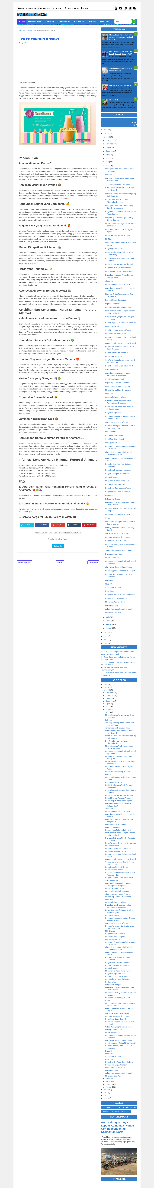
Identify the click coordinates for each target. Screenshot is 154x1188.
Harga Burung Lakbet (113, 413)
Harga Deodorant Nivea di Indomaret (119, 366)
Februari (109, 624)
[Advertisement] (58, 62)
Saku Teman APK (111, 370)
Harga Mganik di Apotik (114, 249)
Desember (109, 140)
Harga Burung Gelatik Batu (115, 484)
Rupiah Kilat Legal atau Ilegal (116, 598)
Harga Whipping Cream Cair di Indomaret (120, 323)
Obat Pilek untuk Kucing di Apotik (117, 235)
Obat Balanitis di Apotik (114, 356)
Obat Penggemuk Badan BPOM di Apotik (120, 571)
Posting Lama (93, 562)
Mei (107, 166)
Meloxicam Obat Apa (113, 613)
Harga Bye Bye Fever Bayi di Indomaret (120, 595)
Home (22, 21)
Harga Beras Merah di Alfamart (116, 353)
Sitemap (84, 8)
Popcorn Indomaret (112, 304)
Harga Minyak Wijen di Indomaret (117, 537)
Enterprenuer (34, 21)
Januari (108, 628)
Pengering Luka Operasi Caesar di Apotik (120, 343)
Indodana (108, 175)
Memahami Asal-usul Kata (115, 602)
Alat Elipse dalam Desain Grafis (117, 534)
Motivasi (91, 21)
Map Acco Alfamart (112, 326)
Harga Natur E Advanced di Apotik (118, 488)
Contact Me (31, 8)
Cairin (107, 518)
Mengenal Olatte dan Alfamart (116, 397)
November (109, 144)
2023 (105, 632)
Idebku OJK (114, 100)
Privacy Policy (44, 8)
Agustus (109, 155)
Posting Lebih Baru (24, 562)
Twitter (28, 525)
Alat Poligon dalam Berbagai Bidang (118, 567)
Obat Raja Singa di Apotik (115, 379)
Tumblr (75, 525)
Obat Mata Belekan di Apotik (116, 334)
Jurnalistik (50, 21)
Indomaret (109, 394)
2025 (105, 133)
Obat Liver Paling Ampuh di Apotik (118, 330)
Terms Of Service (71, 8)
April (107, 617)
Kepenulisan (64, 21)
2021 (105, 640)
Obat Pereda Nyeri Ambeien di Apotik (119, 264)
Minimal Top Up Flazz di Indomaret (118, 390)
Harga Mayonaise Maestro (115, 435)
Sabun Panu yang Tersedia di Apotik (118, 550)
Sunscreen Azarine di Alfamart (116, 422)
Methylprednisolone (112, 443)
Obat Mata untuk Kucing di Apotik (117, 514)
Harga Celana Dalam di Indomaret (118, 307)
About (21, 8)
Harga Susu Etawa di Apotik (115, 541)
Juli (107, 158)
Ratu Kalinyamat (111, 477)
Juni (107, 162)
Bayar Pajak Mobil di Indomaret (117, 383)
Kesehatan (79, 21)
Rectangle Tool (110, 495)
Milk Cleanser (110, 432)
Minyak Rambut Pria (112, 558)
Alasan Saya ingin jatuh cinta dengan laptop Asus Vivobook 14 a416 (121, 37)
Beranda (59, 562)
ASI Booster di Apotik (113, 587)
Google (59, 525)
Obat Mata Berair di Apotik (115, 439)
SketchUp (109, 584)
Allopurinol (109, 281)
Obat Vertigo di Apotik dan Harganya (118, 271)
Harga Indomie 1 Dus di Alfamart (117, 492)
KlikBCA (108, 239)
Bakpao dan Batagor (113, 499)
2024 (105, 137)
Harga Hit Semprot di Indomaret (117, 474)
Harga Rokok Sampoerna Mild (121, 85)
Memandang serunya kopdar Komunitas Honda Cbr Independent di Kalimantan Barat (117, 1127)
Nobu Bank (109, 591)
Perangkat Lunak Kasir (113, 554)
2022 (105, 636)
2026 (105, 130)
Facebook (44, 525)
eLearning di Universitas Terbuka (117, 386)
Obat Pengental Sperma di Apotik (117, 285)
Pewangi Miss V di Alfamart (115, 300)
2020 (105, 643)
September (110, 151)
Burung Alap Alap (111, 605)
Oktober (109, 147)
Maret (108, 621)
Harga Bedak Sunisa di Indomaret (118, 470)
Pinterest (91, 525)
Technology (105, 21)
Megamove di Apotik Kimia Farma (117, 481)
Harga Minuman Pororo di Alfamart (118, 268)
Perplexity (109, 580)
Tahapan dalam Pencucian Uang (117, 184)
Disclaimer (57, 8)
